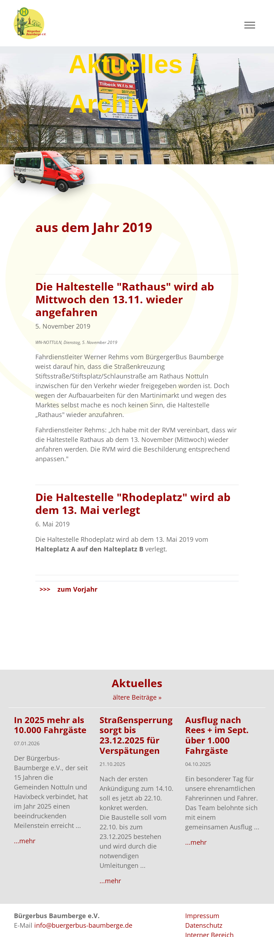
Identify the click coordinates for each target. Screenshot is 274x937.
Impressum (202, 915)
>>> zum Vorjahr (68, 589)
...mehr (24, 840)
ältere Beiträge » (137, 697)
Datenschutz (203, 925)
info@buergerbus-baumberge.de (83, 925)
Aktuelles (137, 683)
